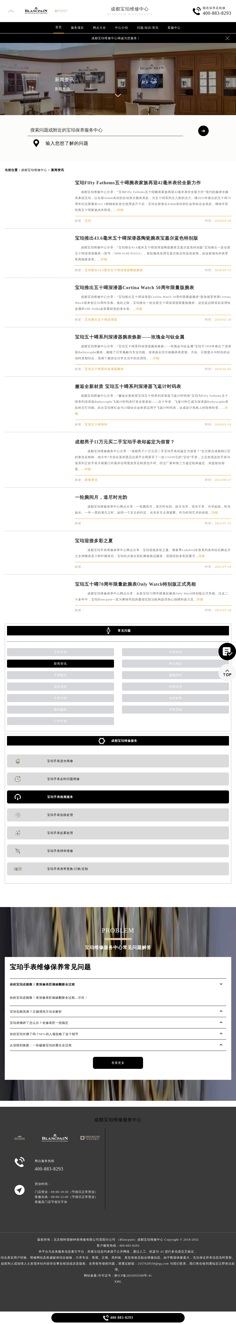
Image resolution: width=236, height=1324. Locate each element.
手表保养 (175, 652)
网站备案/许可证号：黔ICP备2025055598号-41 (118, 1275)
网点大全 (99, 27)
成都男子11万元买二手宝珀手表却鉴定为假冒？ (125, 441)
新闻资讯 (60, 663)
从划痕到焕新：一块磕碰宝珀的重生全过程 (41, 1045)
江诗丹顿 (60, 721)
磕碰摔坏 (175, 675)
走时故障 (175, 698)
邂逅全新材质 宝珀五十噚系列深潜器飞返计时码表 (128, 386)
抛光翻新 (60, 709)
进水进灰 (60, 686)
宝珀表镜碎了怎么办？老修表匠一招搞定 (39, 1023)
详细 (120, 210)
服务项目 (77, 27)
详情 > (82, 997)
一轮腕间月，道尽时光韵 (101, 497)
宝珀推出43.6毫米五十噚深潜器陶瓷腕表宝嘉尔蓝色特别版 (136, 238)
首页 (58, 27)
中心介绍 (121, 27)
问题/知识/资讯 (148, 27)
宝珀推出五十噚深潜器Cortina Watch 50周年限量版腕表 (134, 287)
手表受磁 (175, 709)
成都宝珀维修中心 (130, 8)
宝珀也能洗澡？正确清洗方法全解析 (36, 1011)
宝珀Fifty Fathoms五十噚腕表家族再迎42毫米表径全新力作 (138, 182)
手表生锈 (60, 698)
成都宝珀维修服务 (124, 741)
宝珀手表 (60, 652)
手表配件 (60, 675)
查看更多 (118, 1063)
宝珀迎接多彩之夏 (94, 540)
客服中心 (174, 27)
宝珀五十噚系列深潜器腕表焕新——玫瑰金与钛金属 (129, 337)
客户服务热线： (118, 1257)
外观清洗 (175, 686)
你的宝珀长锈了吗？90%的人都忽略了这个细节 (44, 1034)
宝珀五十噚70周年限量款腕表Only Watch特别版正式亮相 (135, 584)
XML (118, 1281)
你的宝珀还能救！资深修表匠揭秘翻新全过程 (42, 984)
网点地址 (175, 663)
